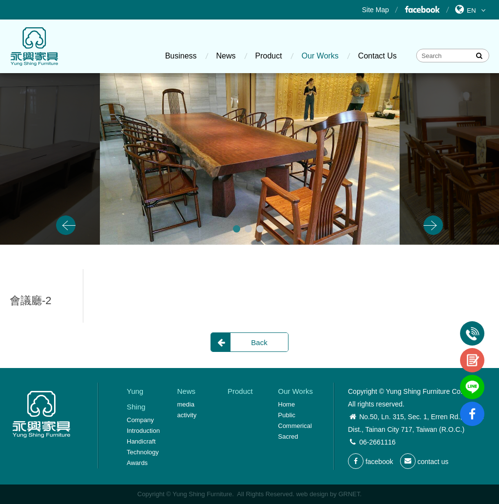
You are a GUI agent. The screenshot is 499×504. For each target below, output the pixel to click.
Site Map (375, 10)
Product (268, 56)
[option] (250, 159)
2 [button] (248, 229)
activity (187, 415)
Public (286, 415)
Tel (472, 325)
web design (312, 494)
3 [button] (260, 229)
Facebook (421, 10)
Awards (137, 462)
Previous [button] (66, 225)
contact (472, 352)
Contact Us (377, 56)
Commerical (295, 425)
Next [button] (433, 225)
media (185, 404)
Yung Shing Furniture (34, 46)
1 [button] (236, 229)
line (472, 379)
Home (286, 404)
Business (181, 56)
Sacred (288, 436)
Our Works (320, 56)
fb (472, 405)
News (226, 56)
